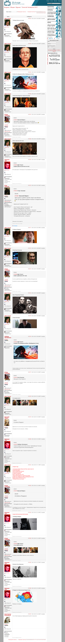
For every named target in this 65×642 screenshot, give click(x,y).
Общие (12, 7)
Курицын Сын (7, 160)
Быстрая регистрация (52, 50)
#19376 (15, 444)
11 (44, 11)
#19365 (15, 341)
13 (38, 12)
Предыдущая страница (22, 11)
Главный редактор (6, 125)
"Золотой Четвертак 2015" (30, 7)
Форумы (6, 7)
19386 (30, 588)
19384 (30, 538)
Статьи (47, 0)
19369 (30, 159)
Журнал (18, 7)
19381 (30, 464)
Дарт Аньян (8, 18)
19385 (30, 562)
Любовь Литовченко (8, 337)
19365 (30, 72)
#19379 (15, 491)
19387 (30, 614)
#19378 (15, 543)
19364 (30, 43)
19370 (30, 185)
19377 (30, 372)
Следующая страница (31, 11)
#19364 (15, 165)
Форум (59, 0)
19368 (30, 138)
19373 (30, 268)
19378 (30, 396)
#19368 (15, 274)
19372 (30, 248)
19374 (30, 293)
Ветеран (6, 195)
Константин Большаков (8, 614)
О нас (51, 0)
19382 (30, 485)
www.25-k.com (7, 131)
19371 (30, 227)
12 (37, 12)
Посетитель (6, 27)
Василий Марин (7, 417)
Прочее (55, 0)
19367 (30, 114)
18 (41, 12)
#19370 (15, 377)
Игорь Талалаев (7, 115)
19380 (30, 439)
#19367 (15, 190)
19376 (30, 336)
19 (43, 12)
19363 (30, 18)
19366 (30, 93)
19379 (30, 416)
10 (42, 11)
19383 (30, 512)
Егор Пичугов (7, 186)
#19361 (15, 119)
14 (40, 12)
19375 (30, 315)
